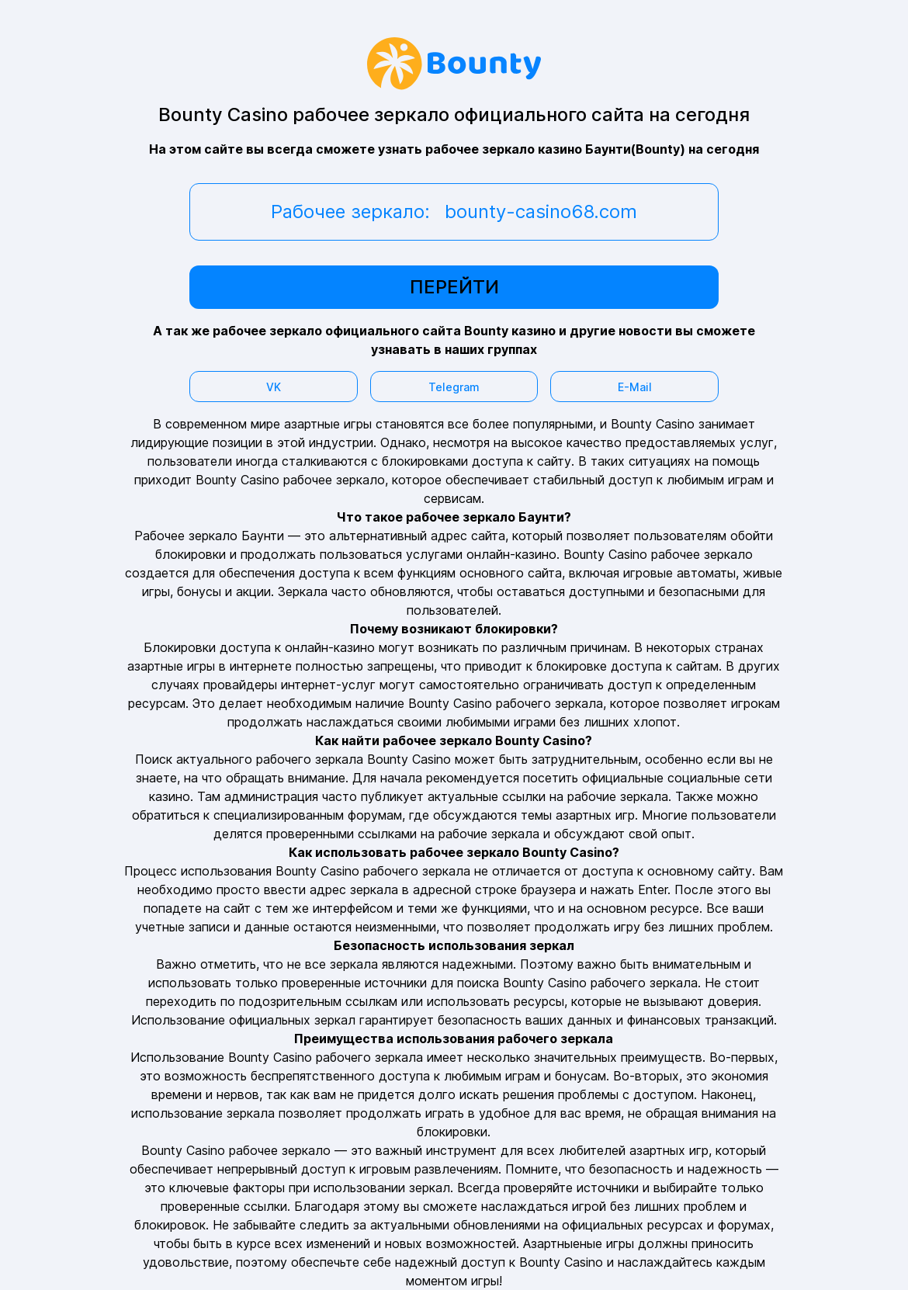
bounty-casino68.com (541, 211)
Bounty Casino (605, 554)
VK (273, 387)
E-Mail (635, 387)
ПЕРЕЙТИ (454, 287)
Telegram (454, 387)
